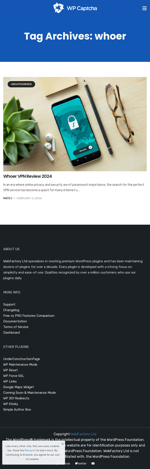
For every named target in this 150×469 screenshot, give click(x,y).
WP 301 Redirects (16, 398)
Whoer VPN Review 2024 (27, 176)
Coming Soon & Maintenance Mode (29, 393)
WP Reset (10, 370)
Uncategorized (21, 84)
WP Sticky (10, 404)
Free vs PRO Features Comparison (28, 316)
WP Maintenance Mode (20, 365)
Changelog (11, 310)
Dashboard (11, 333)
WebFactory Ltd (15, 261)
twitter (81, 463)
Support (9, 304)
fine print (30, 450)
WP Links (10, 381)
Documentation (15, 321)
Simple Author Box (17, 409)
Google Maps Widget (18, 387)
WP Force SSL (13, 376)
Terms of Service (15, 327)
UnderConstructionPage (21, 359)
